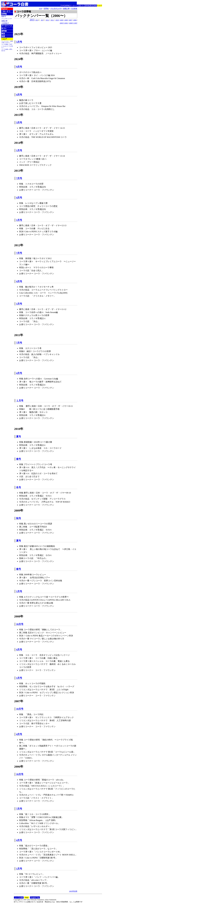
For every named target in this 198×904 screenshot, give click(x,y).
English (99, 2)
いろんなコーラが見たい (7, 46)
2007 (70, 20)
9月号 (19, 66)
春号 (18, 459)
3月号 (19, 122)
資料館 (87, 5)
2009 (61, 20)
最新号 (3, 16)
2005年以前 (73, 891)
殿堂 (91, 5)
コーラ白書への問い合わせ (7, 50)
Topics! (4, 9)
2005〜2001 (64, 23)
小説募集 (74, 8)
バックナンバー (6, 18)
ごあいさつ (5, 11)
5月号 (19, 42)
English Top (35, 897)
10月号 (19, 624)
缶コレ (82, 5)
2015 (32, 20)
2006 (75, 20)
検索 (95, 5)
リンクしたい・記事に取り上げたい (7, 42)
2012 (47, 20)
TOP (62, 5)
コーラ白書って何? (6, 44)
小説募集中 (5, 23)
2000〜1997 (73, 23)
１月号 (19, 400)
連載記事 (4, 21)
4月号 (19, 94)
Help (26, 897)
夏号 (18, 436)
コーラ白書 (19, 897)
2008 (66, 20)
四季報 (67, 5)
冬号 (18, 487)
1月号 (19, 150)
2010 (57, 20)
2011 (52, 20)
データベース (74, 5)
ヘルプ (99, 5)
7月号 (19, 178)
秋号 (18, 518)
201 (36, 20)
